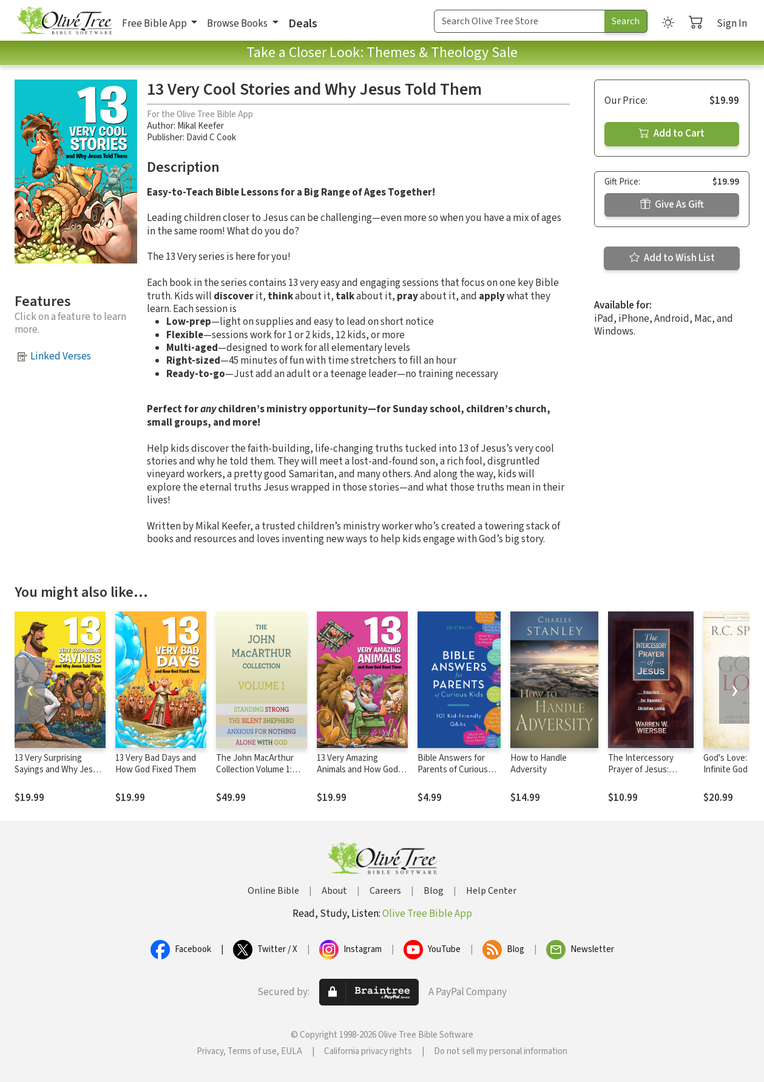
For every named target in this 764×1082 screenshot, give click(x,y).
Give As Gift (672, 204)
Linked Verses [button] (60, 356)
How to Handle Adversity (538, 764)
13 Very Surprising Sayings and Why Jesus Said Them (58, 770)
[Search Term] (519, 21)
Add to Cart (672, 133)
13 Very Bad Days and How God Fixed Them (155, 764)
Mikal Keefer (200, 126)
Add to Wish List (672, 258)
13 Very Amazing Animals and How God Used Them (357, 770)
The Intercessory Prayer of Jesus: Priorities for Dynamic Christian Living (648, 775)
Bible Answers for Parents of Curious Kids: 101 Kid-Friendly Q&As (457, 775)
